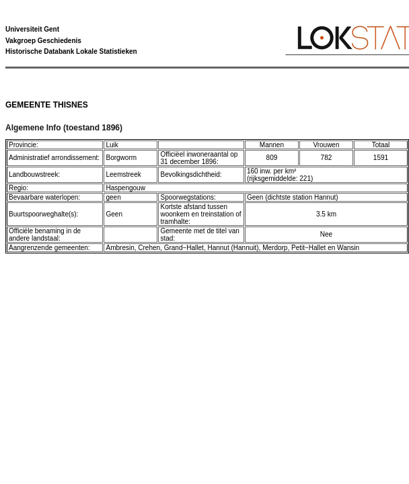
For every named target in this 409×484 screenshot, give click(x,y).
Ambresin (120, 247)
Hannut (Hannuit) (232, 247)
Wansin (348, 247)
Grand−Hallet (184, 247)
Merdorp (274, 247)
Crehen (149, 247)
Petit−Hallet (308, 247)
